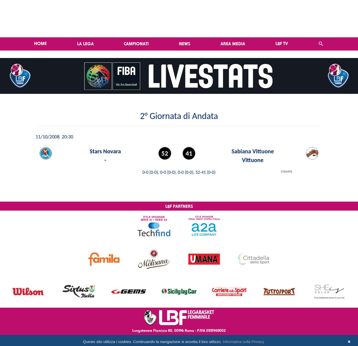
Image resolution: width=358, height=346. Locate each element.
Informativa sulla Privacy (243, 342)
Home (40, 43)
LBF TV (281, 43)
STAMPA (286, 172)
